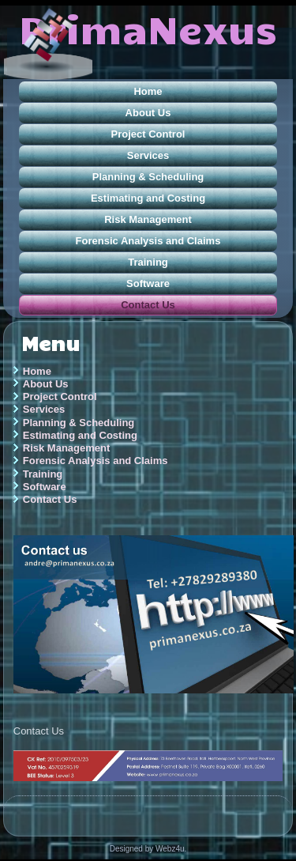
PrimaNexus (148, 27)
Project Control (148, 134)
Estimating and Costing (148, 198)
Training (148, 262)
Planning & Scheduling (148, 177)
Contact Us (148, 305)
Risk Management (148, 219)
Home (147, 91)
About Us (148, 113)
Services (148, 155)
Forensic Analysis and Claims (148, 241)
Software (148, 283)
